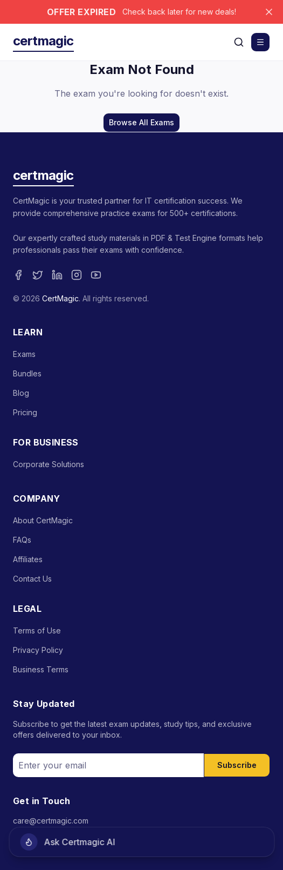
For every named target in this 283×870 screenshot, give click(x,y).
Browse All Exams (141, 122)
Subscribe (237, 765)
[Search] (238, 42)
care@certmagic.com (50, 820)
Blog (21, 392)
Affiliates (28, 559)
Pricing (25, 412)
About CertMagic (43, 520)
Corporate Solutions (48, 464)
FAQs (22, 539)
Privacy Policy (38, 650)
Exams (24, 354)
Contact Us (32, 578)
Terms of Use (37, 630)
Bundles (27, 373)
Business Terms (40, 669)
